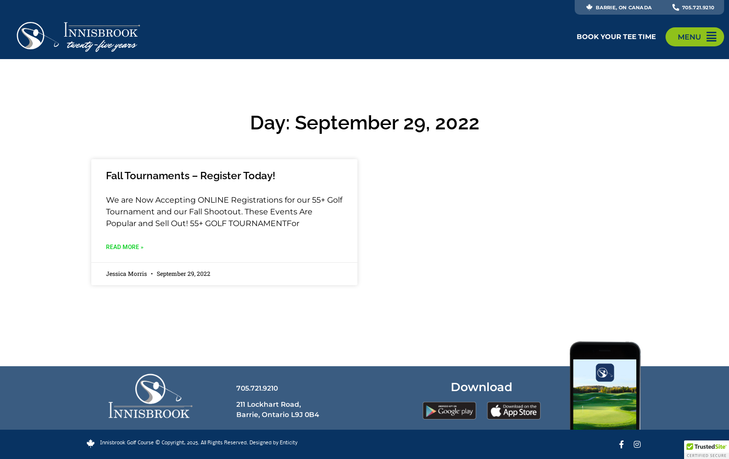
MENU (689, 37)
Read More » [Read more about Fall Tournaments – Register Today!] (125, 247)
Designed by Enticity (273, 443)
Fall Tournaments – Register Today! (190, 175)
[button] (706, 449)
